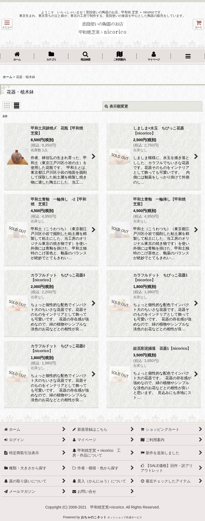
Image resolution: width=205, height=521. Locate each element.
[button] (7, 24)
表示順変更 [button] (116, 106)
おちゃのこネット (94, 517)
